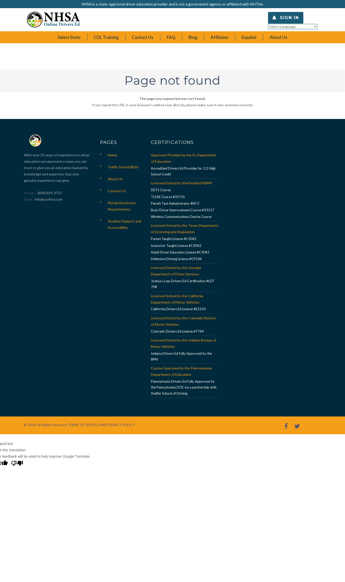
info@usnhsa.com (48, 199)
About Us (115, 179)
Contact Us (117, 191)
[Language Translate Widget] (292, 26)
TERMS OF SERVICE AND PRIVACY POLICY (101, 425)
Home (112, 155)
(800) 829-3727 (49, 193)
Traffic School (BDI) (123, 167)
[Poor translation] (17, 464)
